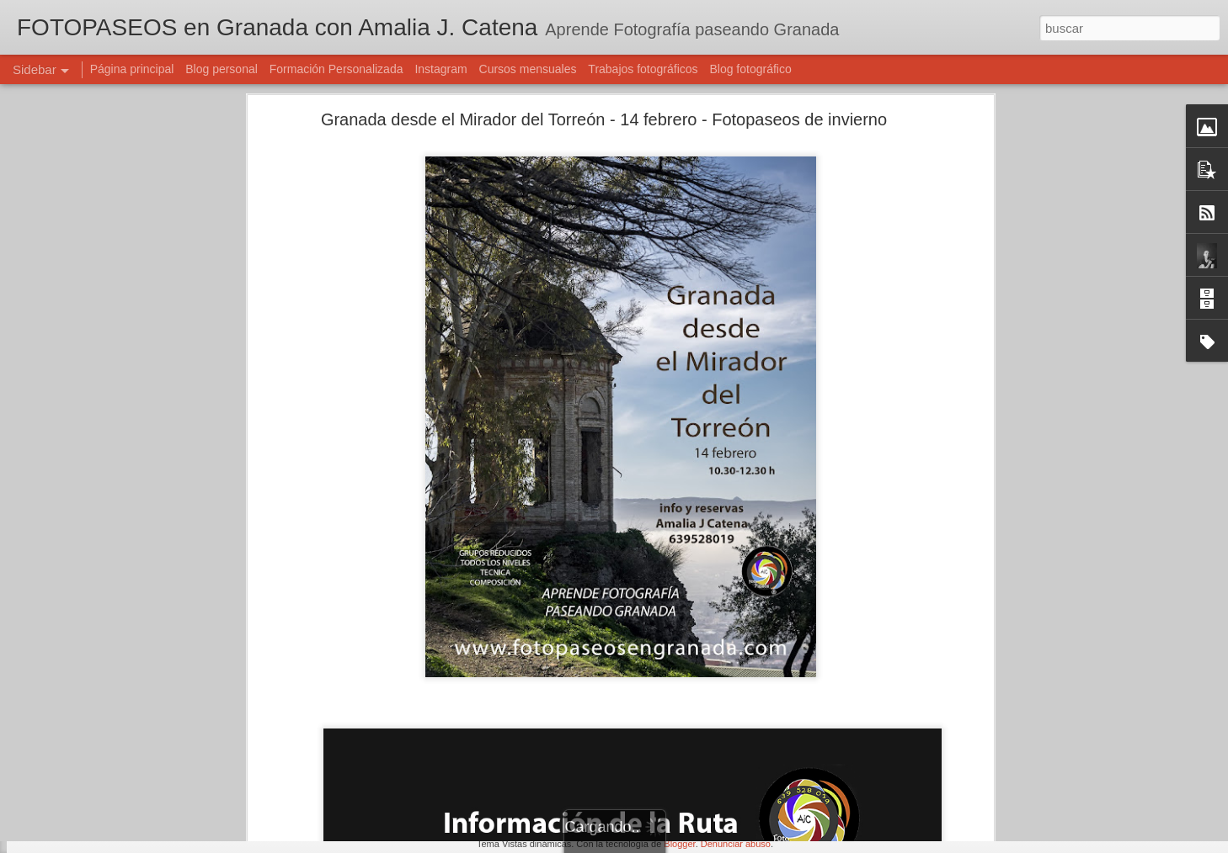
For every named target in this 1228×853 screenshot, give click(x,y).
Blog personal (221, 69)
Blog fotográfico (750, 69)
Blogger (679, 844)
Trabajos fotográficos (642, 69)
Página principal (132, 69)
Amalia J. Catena (574, 734)
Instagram (440, 69)
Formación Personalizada (336, 69)
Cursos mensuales (528, 69)
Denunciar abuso (736, 844)
